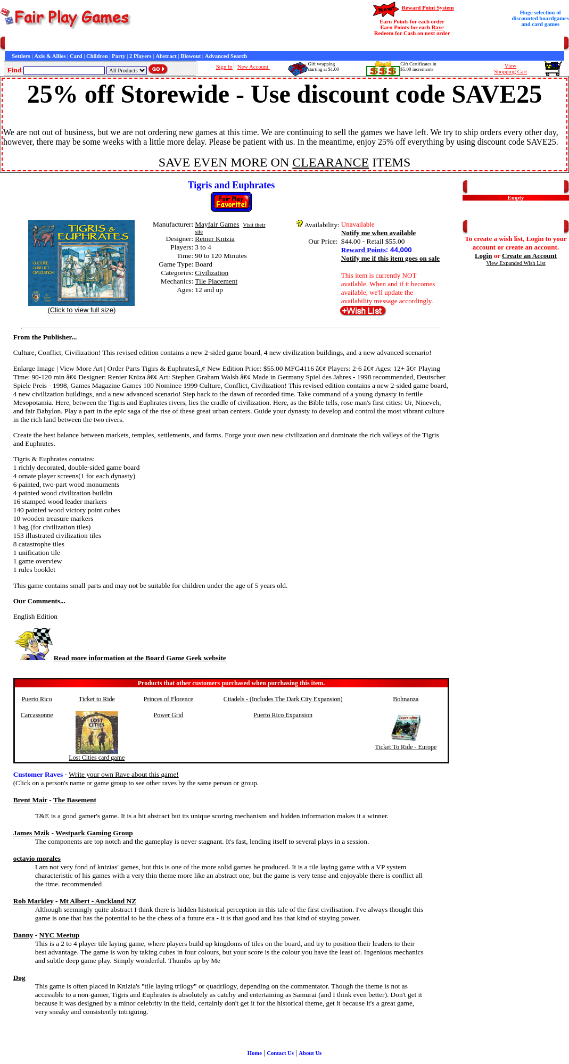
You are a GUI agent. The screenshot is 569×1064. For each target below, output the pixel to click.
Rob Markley (33, 901)
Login (483, 256)
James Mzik (31, 833)
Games (31, 44)
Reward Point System (427, 8)
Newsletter (293, 44)
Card (76, 56)
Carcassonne (37, 715)
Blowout (190, 56)
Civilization (211, 273)
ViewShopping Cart (510, 68)
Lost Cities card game (97, 757)
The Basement (74, 800)
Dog (19, 978)
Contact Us (104, 44)
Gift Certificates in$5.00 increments (418, 66)
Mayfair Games (217, 224)
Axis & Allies (49, 56)
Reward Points (363, 250)
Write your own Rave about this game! (124, 774)
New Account (253, 67)
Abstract (166, 56)
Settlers (21, 56)
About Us (310, 1053)
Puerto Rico (37, 699)
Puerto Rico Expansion (282, 715)
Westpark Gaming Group (94, 833)
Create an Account (529, 256)
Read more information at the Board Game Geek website (119, 658)
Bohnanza (405, 699)
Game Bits (263, 44)
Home (12, 44)
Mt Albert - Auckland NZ (98, 901)
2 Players (140, 56)
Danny (23, 935)
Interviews (233, 44)
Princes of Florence (168, 699)
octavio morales (37, 858)
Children (97, 56)
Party (118, 56)
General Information (147, 44)
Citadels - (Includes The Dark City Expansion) (283, 699)
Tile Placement (216, 281)
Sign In (224, 67)
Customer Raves (197, 44)
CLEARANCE (330, 162)
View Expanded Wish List (516, 263)
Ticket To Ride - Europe (405, 747)
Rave (438, 27)
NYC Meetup (59, 935)
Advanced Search (226, 56)
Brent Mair (30, 800)
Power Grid (169, 715)
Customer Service (65, 44)
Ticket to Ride (97, 699)
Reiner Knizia (214, 239)
